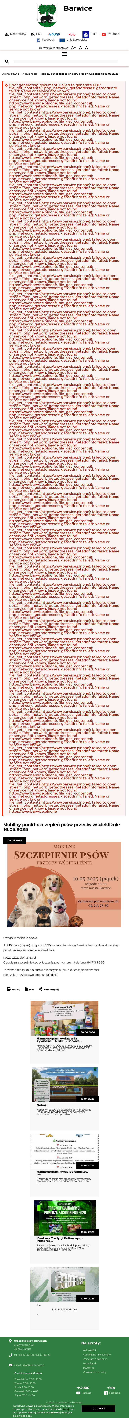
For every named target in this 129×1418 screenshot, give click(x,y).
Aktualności (30, 74)
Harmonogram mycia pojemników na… (62, 1173)
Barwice (78, 9)
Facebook (48, 40)
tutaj (66, 1409)
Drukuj (16, 990)
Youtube (113, 34)
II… (39, 1305)
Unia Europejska (77, 40)
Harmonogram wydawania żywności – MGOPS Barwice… (59, 1040)
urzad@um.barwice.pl (33, 1365)
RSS (38, 34)
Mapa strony (18, 34)
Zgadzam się (98, 1409)
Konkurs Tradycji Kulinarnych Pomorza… (60, 1239)
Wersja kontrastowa (55, 48)
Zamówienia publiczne (95, 1359)
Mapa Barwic (90, 1364)
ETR (93, 34)
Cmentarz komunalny (94, 1372)
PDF (31, 990)
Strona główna (10, 74)
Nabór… (42, 1105)
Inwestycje (89, 1368)
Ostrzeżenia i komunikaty (97, 1355)
